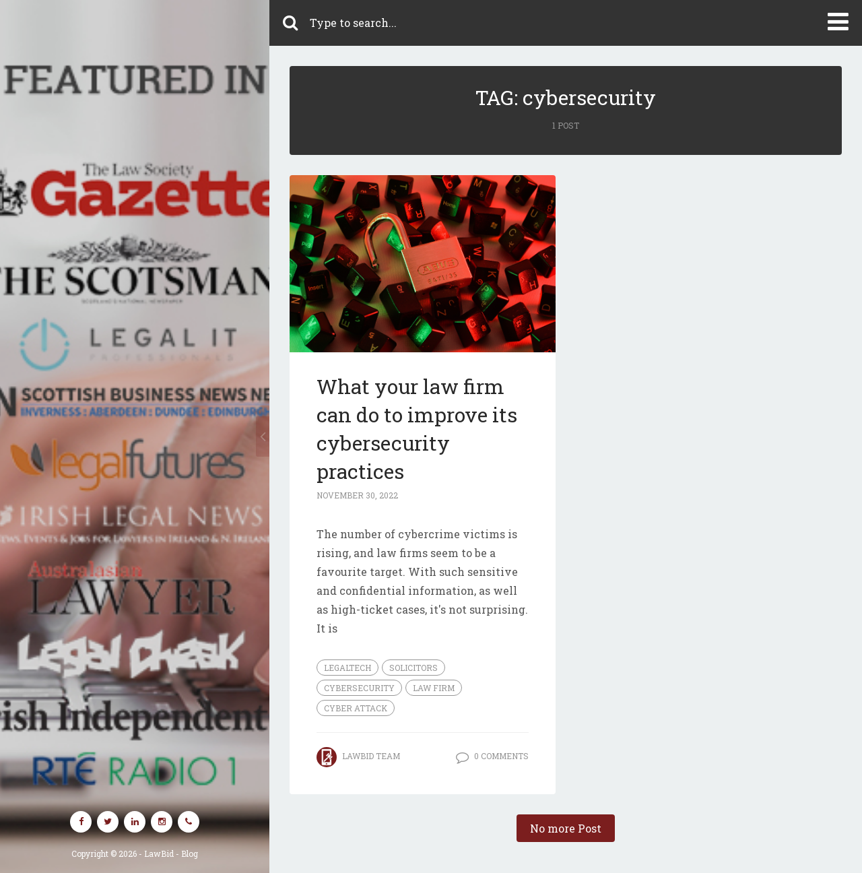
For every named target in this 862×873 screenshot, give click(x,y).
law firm (434, 687)
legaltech (347, 667)
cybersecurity (359, 687)
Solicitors (413, 667)
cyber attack (355, 708)
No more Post (565, 828)
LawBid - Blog (171, 853)
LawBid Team (371, 755)
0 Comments (501, 755)
